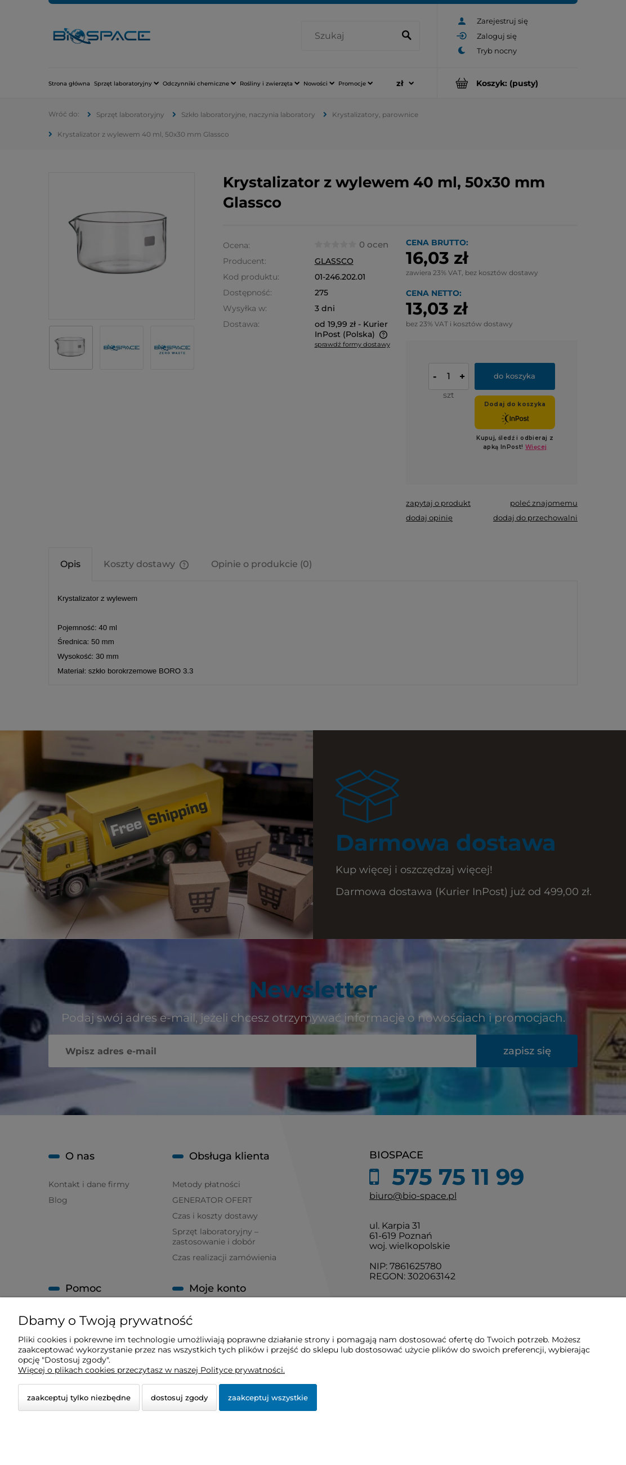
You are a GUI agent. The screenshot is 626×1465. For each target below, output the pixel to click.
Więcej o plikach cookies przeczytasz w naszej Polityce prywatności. (151, 1370)
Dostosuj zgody (179, 1397)
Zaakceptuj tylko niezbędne (79, 1397)
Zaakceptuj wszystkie (268, 1397)
